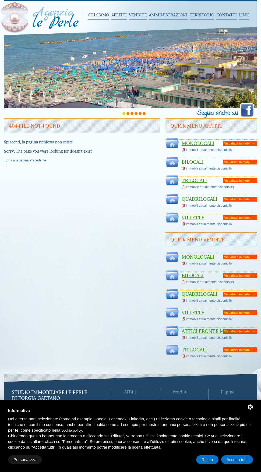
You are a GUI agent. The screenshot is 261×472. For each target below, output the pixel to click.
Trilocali (194, 180)
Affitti (119, 14)
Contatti (226, 14)
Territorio (202, 14)
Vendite (138, 14)
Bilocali (193, 162)
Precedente (38, 160)
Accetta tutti (237, 459)
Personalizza (25, 459)
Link (244, 14)
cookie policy (71, 430)
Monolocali (198, 143)
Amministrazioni (168, 14)
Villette (193, 217)
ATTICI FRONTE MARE (207, 331)
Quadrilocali (199, 199)
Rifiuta (207, 459)
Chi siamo (98, 14)
